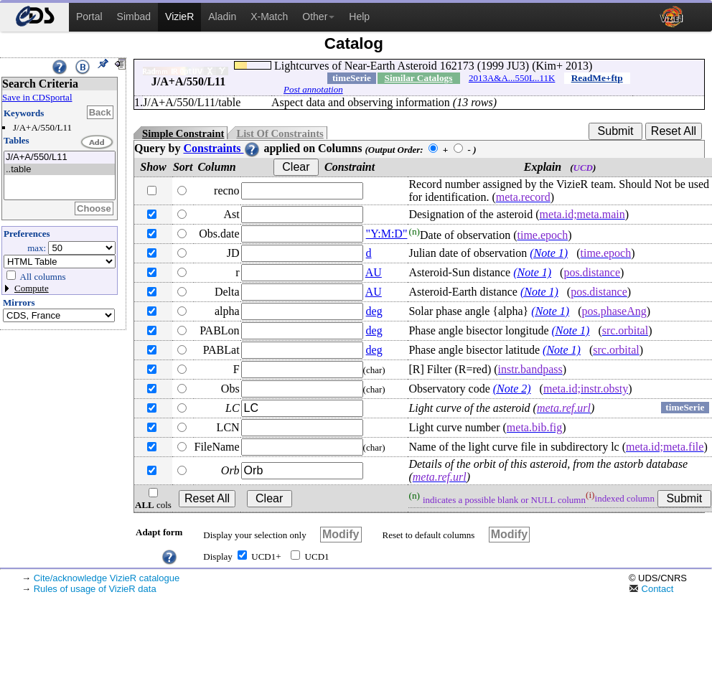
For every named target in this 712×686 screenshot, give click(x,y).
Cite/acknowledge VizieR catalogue (107, 578)
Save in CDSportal (37, 97)
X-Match (269, 16)
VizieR (179, 16)
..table (59, 170)
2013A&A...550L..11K (512, 77)
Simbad (134, 16)
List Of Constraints (279, 133)
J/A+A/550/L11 (59, 157)
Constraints (222, 148)
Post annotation (313, 89)
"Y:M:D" (387, 233)
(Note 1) (549, 253)
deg (374, 311)
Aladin (222, 16)
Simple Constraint (183, 133)
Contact (651, 588)
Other (318, 16)
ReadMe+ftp (597, 77)
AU (373, 272)
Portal (89, 16)
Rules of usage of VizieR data (95, 588)
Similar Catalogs (419, 77)
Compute (31, 288)
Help (359, 16)
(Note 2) (512, 388)
